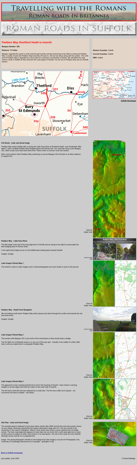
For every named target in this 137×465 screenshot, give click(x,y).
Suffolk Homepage (128, 101)
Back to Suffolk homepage (12, 453)
